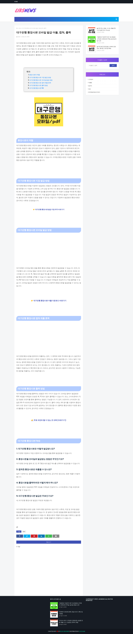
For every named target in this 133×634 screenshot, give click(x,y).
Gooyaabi (82, 631)
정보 (20, 28)
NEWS (19, 37)
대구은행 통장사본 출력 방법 (38, 85)
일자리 (90, 86)
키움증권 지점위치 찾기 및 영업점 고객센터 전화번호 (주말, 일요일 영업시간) (106, 39)
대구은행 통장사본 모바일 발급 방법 (40, 80)
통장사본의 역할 (34, 75)
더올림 (90, 82)
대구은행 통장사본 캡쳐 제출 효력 (40, 83)
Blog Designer (64, 631)
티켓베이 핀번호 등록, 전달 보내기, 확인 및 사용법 (71, 613)
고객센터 (90, 79)
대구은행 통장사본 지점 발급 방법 (40, 77)
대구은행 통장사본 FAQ (36, 88)
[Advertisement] (48, 247)
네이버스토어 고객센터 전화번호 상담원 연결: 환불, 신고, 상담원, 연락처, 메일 (71, 621)
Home (16, 1)
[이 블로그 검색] (99, 65)
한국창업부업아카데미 (94, 92)
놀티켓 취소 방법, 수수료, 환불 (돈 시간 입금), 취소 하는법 (106, 29)
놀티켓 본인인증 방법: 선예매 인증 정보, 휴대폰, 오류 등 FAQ (106, 47)
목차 (28, 71)
